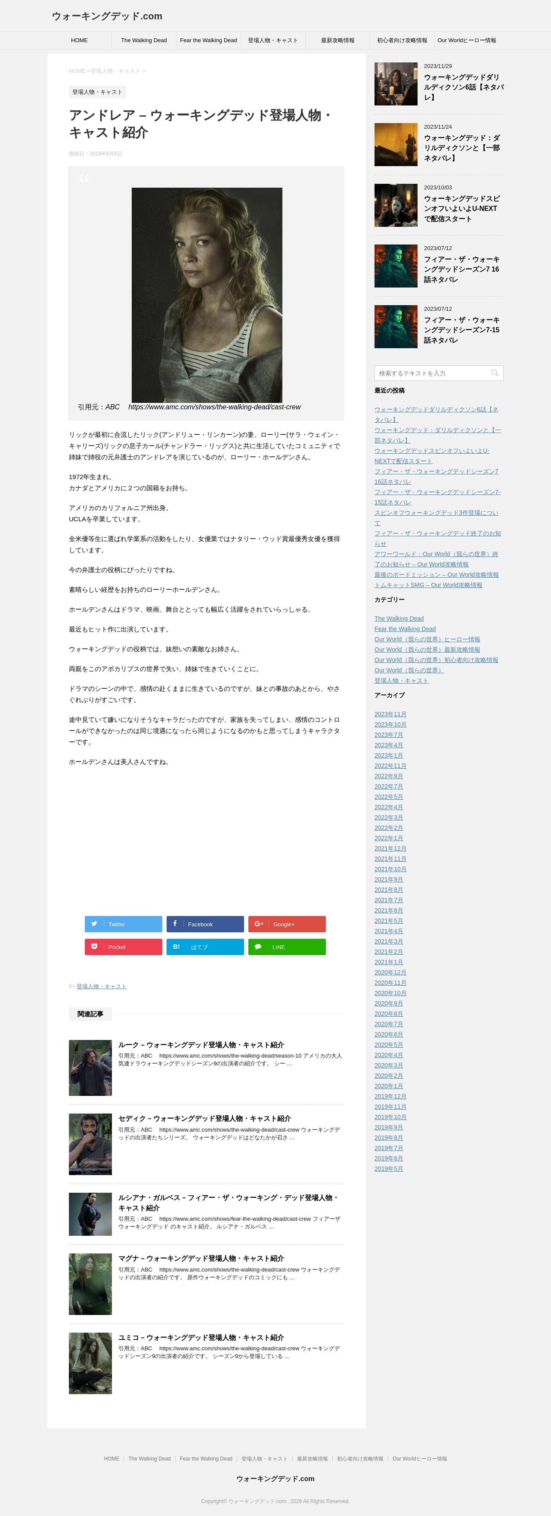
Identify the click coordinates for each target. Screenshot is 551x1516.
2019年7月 (389, 1148)
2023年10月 (391, 724)
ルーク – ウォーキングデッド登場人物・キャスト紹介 (201, 1045)
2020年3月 (389, 1065)
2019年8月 (389, 1137)
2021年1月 (389, 962)
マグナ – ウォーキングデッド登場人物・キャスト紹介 (201, 1258)
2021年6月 (389, 910)
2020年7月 (389, 1024)
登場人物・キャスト (273, 40)
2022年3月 (389, 817)
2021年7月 (389, 900)
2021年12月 (391, 848)
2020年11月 (391, 982)
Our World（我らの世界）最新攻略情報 (427, 649)
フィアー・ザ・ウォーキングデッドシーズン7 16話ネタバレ (462, 269)
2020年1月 (389, 1086)
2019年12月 (391, 1096)
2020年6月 (389, 1034)
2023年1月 (389, 755)
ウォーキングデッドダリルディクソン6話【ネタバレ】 (464, 87)
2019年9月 (389, 1127)
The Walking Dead (144, 40)
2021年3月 (389, 941)
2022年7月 (389, 786)
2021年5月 (389, 920)
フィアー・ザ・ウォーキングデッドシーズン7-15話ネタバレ (462, 330)
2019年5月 (389, 1168)
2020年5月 (389, 1044)
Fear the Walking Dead (208, 40)
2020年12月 (391, 972)
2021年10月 (391, 869)
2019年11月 (391, 1106)
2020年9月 (389, 1003)
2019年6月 (389, 1158)
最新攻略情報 (338, 40)
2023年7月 (389, 734)
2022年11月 (391, 765)
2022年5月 (389, 796)
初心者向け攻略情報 (402, 40)
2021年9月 (389, 879)
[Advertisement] (206, 836)
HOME (79, 40)
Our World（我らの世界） (409, 670)
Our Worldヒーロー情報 (467, 40)
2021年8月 (389, 889)
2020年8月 (389, 1013)
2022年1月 (389, 838)
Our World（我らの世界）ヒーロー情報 (427, 639)
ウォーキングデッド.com (107, 16)
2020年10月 (391, 993)
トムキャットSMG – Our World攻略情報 (429, 585)
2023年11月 (391, 714)
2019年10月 (391, 1117)
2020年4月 (389, 1055)
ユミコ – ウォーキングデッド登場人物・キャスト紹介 (201, 1337)
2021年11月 (391, 858)
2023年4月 (389, 745)
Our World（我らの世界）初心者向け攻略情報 (436, 659)
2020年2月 (389, 1075)
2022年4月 (389, 807)
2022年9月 (389, 776)
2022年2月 (389, 827)
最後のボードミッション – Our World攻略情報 (437, 574)
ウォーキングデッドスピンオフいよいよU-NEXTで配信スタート (462, 209)
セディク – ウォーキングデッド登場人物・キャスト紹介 (204, 1118)
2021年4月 (389, 931)
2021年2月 (389, 951)
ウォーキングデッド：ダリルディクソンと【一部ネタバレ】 (462, 148)
